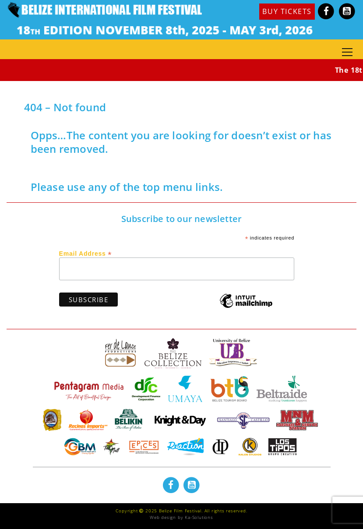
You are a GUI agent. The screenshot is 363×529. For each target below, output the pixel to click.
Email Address (85, 253)
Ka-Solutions (199, 517)
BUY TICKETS (287, 11)
